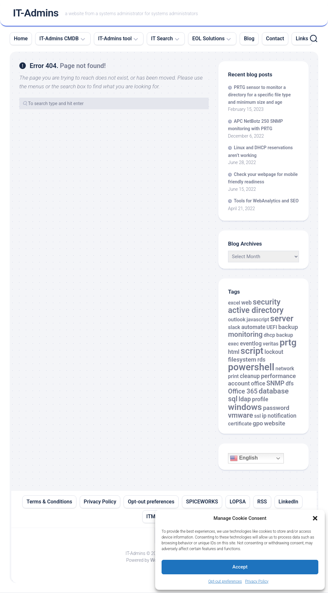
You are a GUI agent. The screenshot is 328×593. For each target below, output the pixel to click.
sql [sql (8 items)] (232, 399)
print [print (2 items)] (233, 377)
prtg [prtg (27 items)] (288, 342)
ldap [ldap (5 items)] (245, 399)
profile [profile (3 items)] (260, 399)
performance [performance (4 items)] (278, 376)
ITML (152, 517)
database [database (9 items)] (274, 391)
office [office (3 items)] (258, 384)
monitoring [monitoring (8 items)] (245, 335)
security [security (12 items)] (267, 302)
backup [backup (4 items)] (288, 327)
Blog (249, 39)
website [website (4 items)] (274, 423)
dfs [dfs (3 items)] (289, 384)
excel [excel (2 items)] (234, 303)
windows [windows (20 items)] (245, 407)
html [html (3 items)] (233, 352)
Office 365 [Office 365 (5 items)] (243, 391)
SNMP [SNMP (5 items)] (275, 383)
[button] (315, 518)
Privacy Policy (256, 581)
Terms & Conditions (49, 502)
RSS (262, 502)
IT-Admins (36, 13)
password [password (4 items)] (276, 408)
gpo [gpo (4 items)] (258, 423)
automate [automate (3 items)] (253, 327)
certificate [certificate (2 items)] (240, 424)
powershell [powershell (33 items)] (251, 367)
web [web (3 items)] (246, 303)
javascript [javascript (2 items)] (258, 320)
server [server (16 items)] (281, 319)
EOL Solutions (208, 39)
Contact (275, 39)
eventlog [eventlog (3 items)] (251, 344)
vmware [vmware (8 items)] (240, 416)
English (244, 458)
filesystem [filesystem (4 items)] (242, 360)
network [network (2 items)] (284, 369)
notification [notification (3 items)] (282, 416)
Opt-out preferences (225, 581)
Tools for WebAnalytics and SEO (266, 201)
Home (21, 39)
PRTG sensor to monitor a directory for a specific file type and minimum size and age (259, 95)
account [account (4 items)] (239, 383)
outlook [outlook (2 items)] (236, 320)
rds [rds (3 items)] (261, 360)
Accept (239, 567)
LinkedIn (288, 502)
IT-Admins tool (115, 39)
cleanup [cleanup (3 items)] (250, 376)
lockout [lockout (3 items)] (273, 352)
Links (302, 39)
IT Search (162, 39)
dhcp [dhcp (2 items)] (269, 335)
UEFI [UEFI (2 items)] (271, 328)
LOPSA (238, 502)
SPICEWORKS (202, 502)
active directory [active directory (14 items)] (255, 310)
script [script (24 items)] (252, 351)
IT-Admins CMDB (59, 39)
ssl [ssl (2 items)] (257, 416)
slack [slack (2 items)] (234, 328)
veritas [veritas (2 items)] (271, 344)
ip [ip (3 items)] (264, 416)
